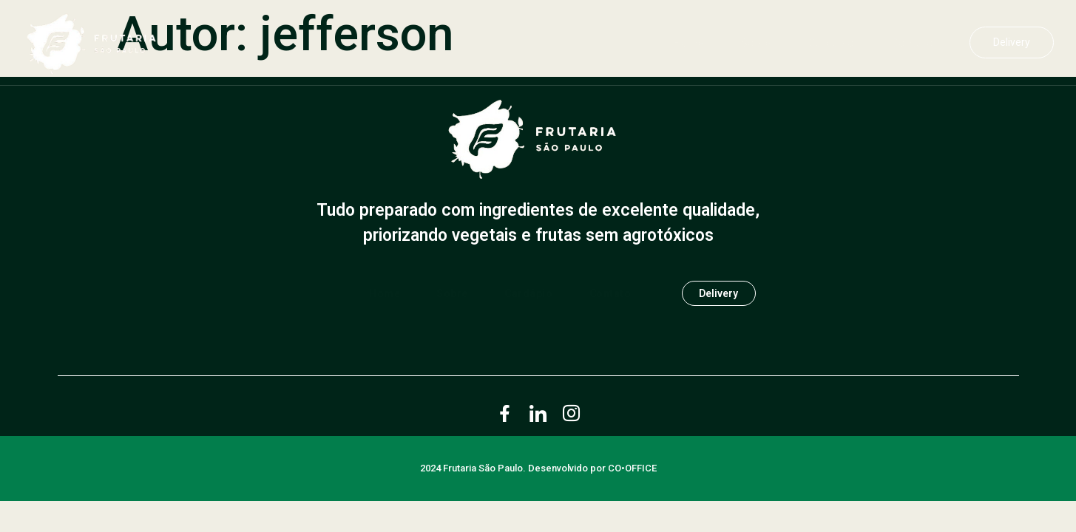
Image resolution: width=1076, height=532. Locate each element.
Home (680, 43)
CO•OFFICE (632, 471)
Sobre (748, 43)
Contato (905, 43)
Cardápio (824, 43)
